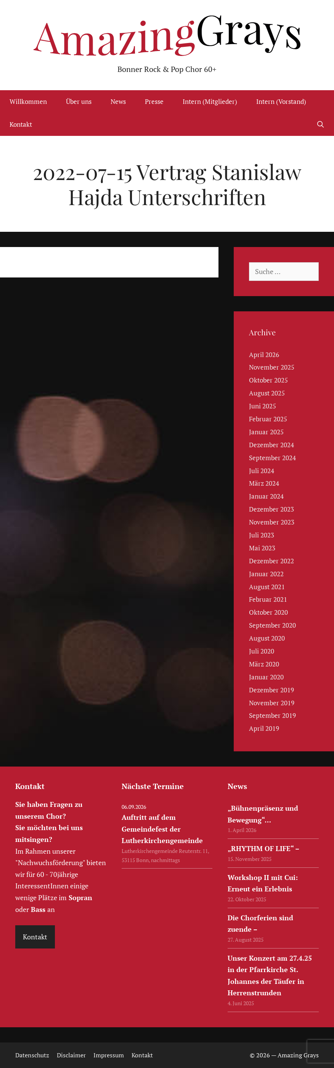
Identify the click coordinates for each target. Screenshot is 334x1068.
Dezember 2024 (271, 444)
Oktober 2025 (268, 380)
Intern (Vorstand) (281, 101)
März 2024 (264, 483)
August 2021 (267, 586)
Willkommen (28, 101)
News (118, 101)
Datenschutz (32, 1055)
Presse (154, 101)
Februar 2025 (268, 418)
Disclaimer (71, 1055)
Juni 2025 (262, 406)
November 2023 (271, 522)
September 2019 (272, 715)
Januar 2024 (266, 496)
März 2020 (264, 664)
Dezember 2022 (271, 560)
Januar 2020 (266, 677)
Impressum (108, 1055)
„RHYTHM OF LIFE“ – (263, 848)
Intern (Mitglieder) (210, 101)
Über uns (79, 101)
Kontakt (21, 124)
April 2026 (264, 354)
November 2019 (271, 702)
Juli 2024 (261, 470)
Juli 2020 (261, 651)
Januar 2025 (266, 431)
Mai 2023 (262, 548)
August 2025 (267, 393)
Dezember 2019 (271, 689)
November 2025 (271, 367)
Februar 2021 (268, 599)
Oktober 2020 (268, 612)
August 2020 (267, 638)
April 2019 (264, 728)
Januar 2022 (266, 573)
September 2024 (272, 457)
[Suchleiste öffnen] (320, 124)
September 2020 (272, 625)
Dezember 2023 (271, 509)
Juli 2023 (261, 535)
